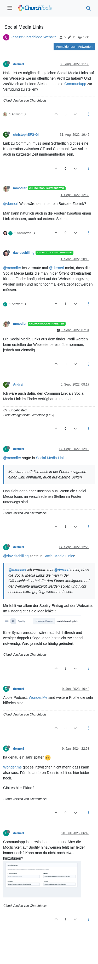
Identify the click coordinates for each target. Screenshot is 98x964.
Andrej (18, 384)
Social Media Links (51, 458)
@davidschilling (15, 556)
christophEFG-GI (26, 135)
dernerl (18, 64)
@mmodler (12, 268)
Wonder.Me (38, 697)
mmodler (20, 188)
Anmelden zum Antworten (74, 47)
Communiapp (75, 84)
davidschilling (23, 253)
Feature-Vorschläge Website (33, 37)
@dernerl (10, 204)
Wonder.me (12, 767)
